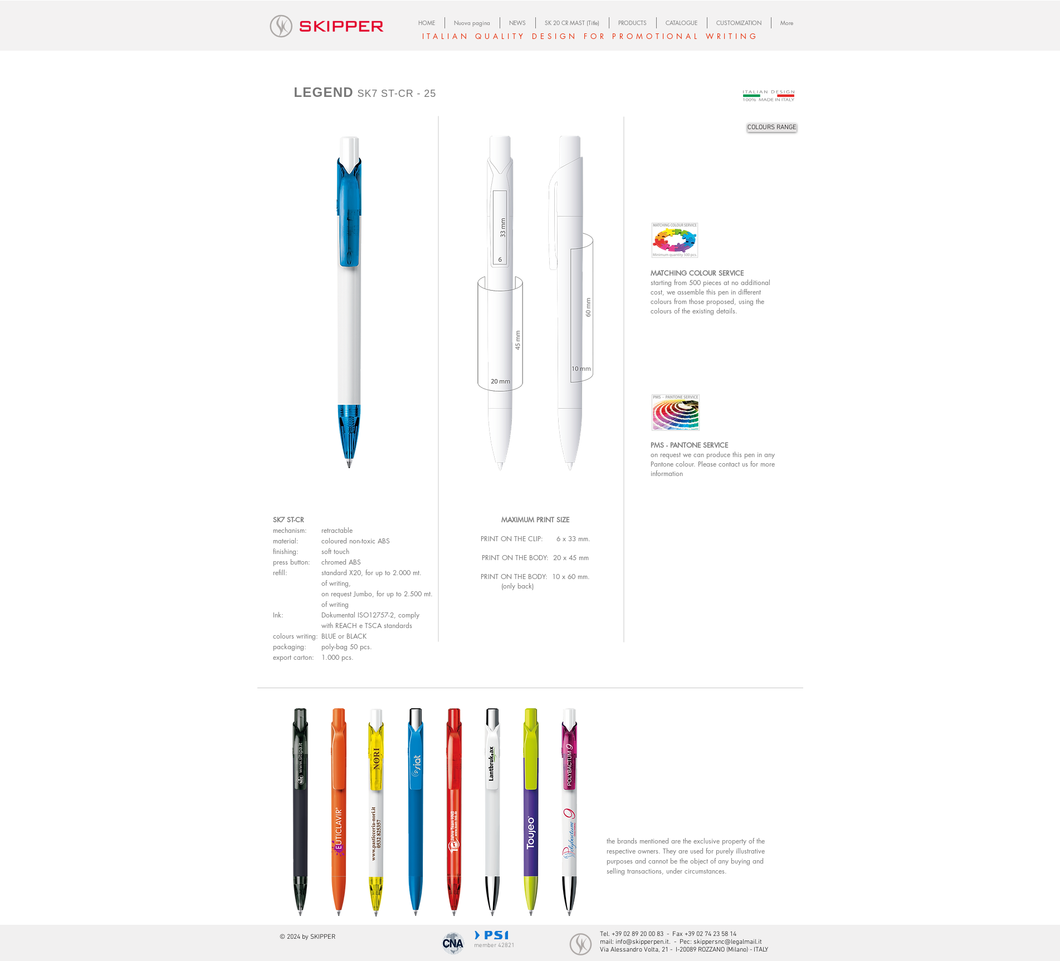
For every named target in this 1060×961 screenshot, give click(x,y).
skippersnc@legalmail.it (727, 942)
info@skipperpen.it (642, 942)
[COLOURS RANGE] (772, 128)
